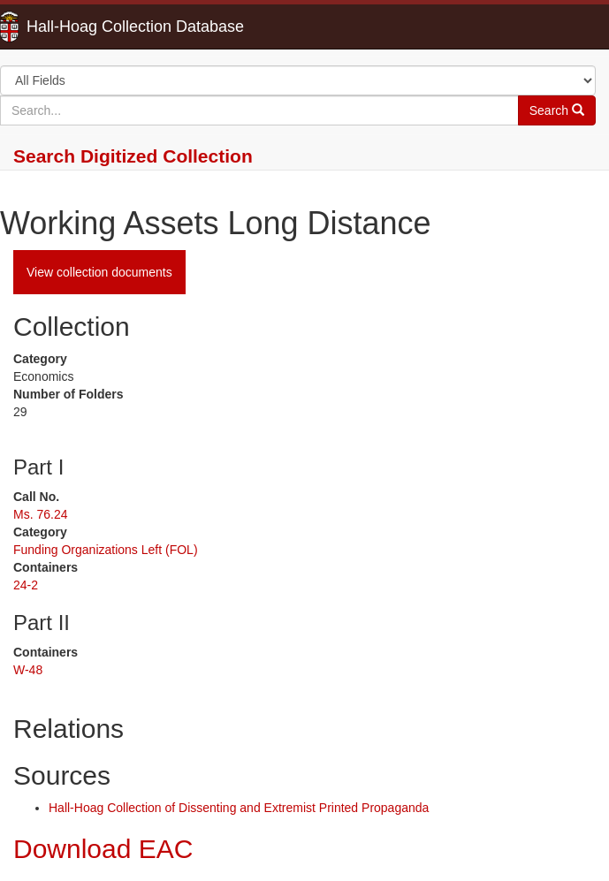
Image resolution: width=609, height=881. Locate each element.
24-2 (25, 585)
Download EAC (103, 848)
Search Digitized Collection (133, 156)
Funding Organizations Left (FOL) (105, 550)
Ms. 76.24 (40, 514)
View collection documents (99, 272)
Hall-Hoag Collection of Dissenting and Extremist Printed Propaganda (239, 808)
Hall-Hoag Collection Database (80, 26)
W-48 (27, 670)
